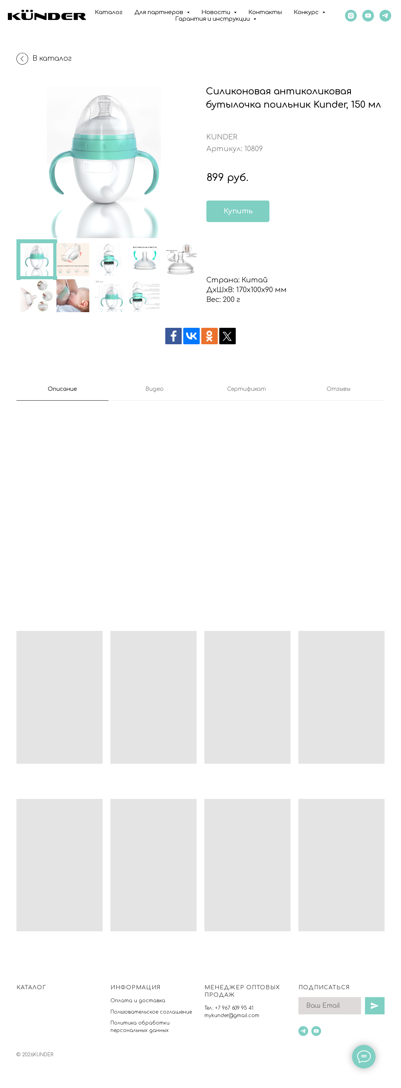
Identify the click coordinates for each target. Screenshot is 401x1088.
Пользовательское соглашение (151, 1012)
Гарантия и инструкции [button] (213, 19)
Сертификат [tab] (246, 389)
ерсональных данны (140, 1030)
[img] (220, 250)
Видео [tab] (154, 389)
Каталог (109, 12)
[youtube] (368, 16)
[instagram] (351, 16)
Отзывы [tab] (338, 389)
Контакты (265, 12)
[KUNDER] (385, 16)
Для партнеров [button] (159, 12)
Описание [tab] (62, 389)
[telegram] (303, 1031)
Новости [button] (216, 12)
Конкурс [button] (307, 12)
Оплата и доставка (137, 1000)
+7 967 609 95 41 (234, 1008)
